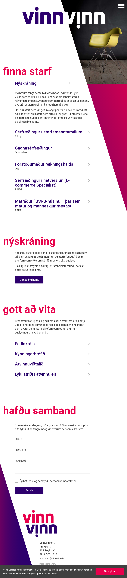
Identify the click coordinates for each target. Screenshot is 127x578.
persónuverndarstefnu (63, 481)
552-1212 (51, 554)
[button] (121, 6)
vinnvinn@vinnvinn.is (52, 558)
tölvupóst (83, 425)
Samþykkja (109, 571)
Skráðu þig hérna (29, 279)
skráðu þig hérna (28, 121)
